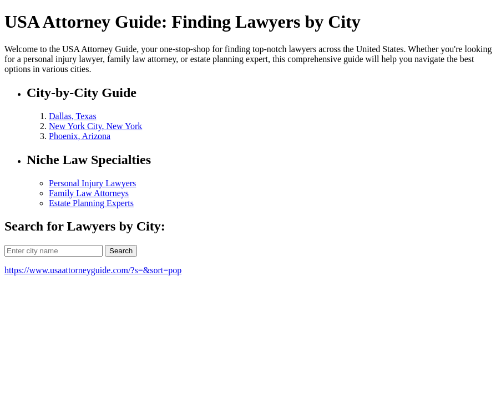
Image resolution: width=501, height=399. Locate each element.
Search (121, 251)
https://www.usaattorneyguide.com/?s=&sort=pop (92, 270)
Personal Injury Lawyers (92, 183)
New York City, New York (95, 126)
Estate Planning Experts (91, 203)
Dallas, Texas (73, 116)
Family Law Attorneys (89, 193)
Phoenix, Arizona (79, 136)
